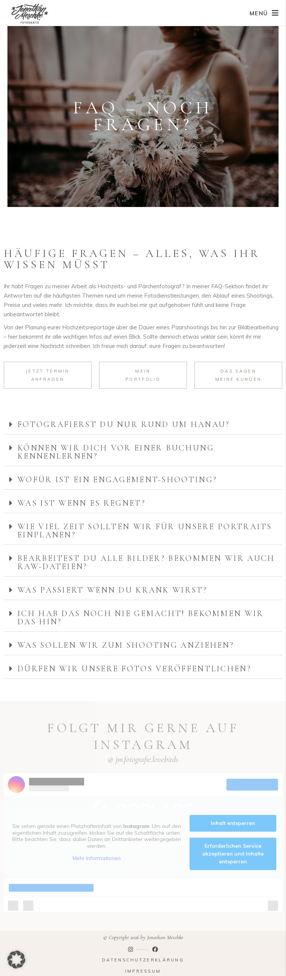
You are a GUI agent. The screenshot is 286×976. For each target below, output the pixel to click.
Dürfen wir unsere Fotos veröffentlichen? (134, 669)
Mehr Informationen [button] (97, 859)
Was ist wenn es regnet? (82, 503)
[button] (143, 424)
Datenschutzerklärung (143, 960)
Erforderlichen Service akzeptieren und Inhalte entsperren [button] (233, 853)
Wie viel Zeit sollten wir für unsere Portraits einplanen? (145, 531)
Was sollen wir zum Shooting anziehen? (126, 645)
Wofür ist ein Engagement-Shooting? (117, 479)
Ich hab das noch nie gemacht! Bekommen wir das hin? (141, 618)
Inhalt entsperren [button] (233, 823)
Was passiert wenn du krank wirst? (112, 590)
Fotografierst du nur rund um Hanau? (124, 424)
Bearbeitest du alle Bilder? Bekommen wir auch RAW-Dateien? (146, 562)
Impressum (143, 971)
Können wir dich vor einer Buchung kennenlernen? (116, 452)
